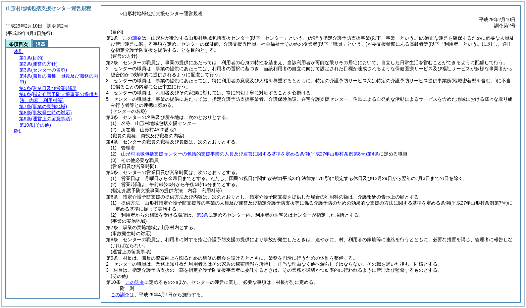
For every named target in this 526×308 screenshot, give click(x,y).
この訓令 (132, 38)
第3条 (202, 215)
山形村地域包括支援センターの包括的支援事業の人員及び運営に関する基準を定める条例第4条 (250, 154)
